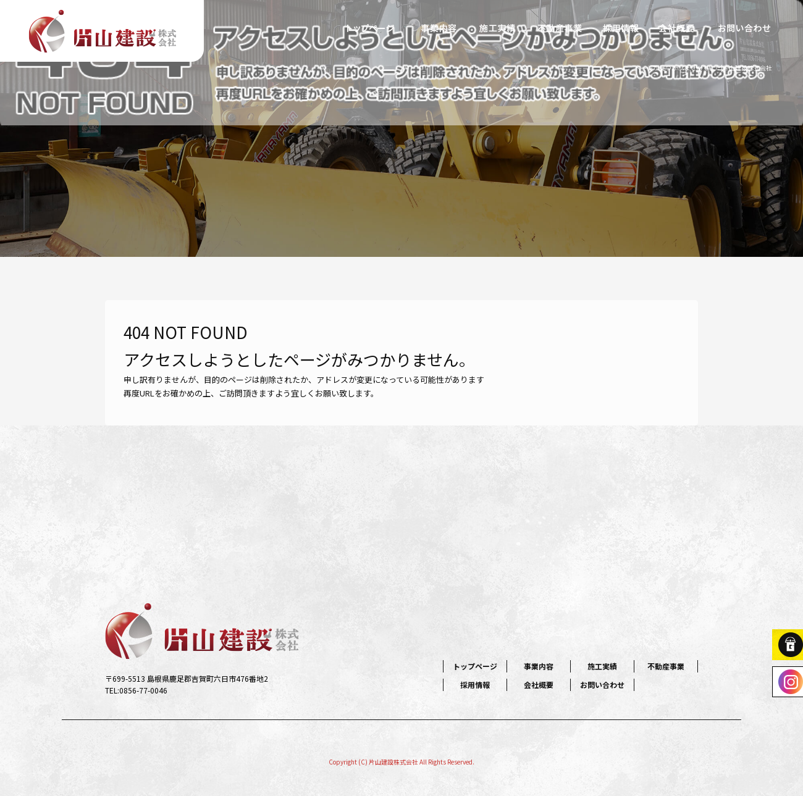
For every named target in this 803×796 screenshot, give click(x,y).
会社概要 (676, 27)
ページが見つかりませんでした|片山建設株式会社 (703, 67)
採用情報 (621, 27)
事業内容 (438, 27)
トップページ (371, 27)
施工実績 (497, 27)
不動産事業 (559, 27)
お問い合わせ (744, 27)
